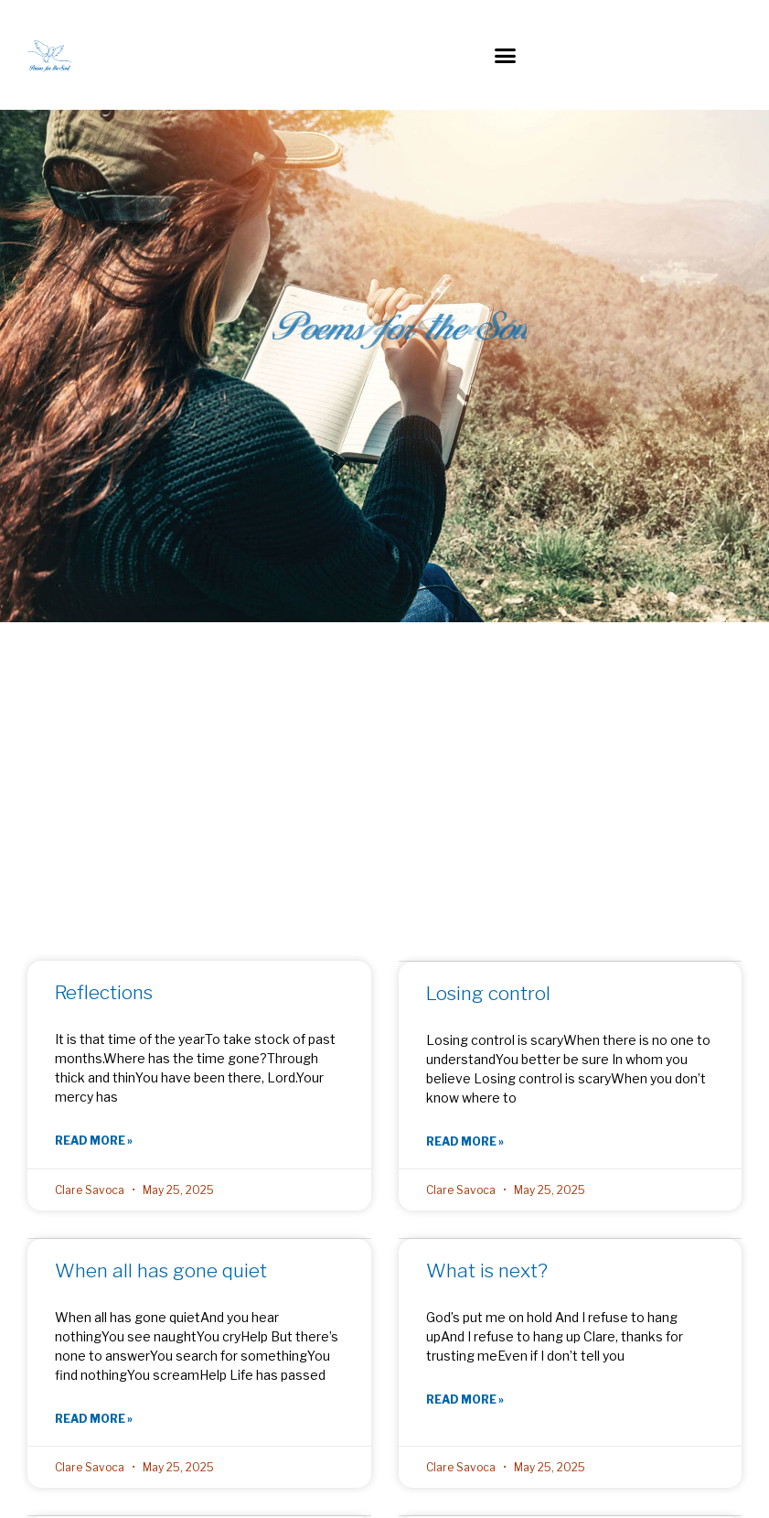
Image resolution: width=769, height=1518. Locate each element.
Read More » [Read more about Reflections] (94, 1140)
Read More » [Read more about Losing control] (465, 1141)
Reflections (104, 992)
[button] (504, 55)
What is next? (487, 1270)
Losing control (488, 993)
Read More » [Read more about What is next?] (465, 1399)
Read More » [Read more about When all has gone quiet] (94, 1419)
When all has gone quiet (161, 1270)
